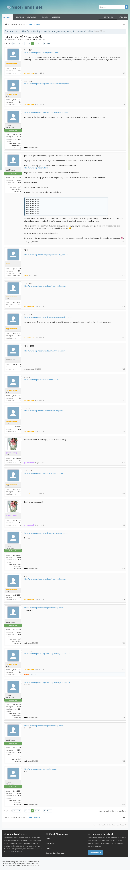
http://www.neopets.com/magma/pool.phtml (41, 52)
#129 (123, 400)
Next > (49, 43)
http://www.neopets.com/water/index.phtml (41, 379)
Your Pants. (17, 276)
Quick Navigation (59, 853)
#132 (123, 494)
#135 (123, 600)
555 (19, 271)
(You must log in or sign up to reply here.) (112, 811)
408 (19, 71)
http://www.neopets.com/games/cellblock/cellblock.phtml (46, 83)
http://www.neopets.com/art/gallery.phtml (40, 769)
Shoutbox (19, 17)
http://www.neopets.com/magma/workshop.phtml (43, 607)
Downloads (32, 17)
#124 (123, 242)
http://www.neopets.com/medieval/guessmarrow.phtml (45, 533)
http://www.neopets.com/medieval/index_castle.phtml (45, 286)
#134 (123, 568)
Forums (6, 17)
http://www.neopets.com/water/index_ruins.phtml (43, 410)
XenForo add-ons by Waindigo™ (13, 864)
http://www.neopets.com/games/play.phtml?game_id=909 (46, 112)
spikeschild (10, 359)
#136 (123, 643)
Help (109, 825)
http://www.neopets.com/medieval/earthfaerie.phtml (44, 351)
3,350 (19, 137)
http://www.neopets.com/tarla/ (36, 168)
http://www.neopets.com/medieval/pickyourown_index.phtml (47, 317)
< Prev (15, 43)
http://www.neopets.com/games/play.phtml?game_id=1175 (47, 653)
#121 (123, 73)
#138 (123, 717)
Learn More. (99, 31)
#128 (123, 369)
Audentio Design (33, 865)
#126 (123, 307)
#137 (123, 669)
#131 (123, 463)
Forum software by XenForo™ (20, 862)
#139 (123, 761)
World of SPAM (18, 40)
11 (45, 43)
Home (95, 825)
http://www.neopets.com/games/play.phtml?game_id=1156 (47, 682)
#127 (123, 338)
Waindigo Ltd (33, 864)
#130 (123, 431)
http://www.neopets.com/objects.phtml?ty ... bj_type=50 (46, 255)
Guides (45, 17)
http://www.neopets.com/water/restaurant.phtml (43, 473)
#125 (123, 275)
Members (56, 17)
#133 (123, 525)
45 (20, 460)
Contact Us (102, 825)
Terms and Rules (118, 825)
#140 (123, 804)
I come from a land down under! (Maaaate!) (14, 146)
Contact (48, 848)
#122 (123, 104)
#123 (123, 148)
